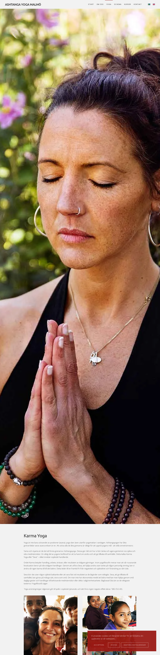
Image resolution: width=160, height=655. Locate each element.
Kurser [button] (127, 4)
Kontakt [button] (138, 4)
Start (91, 4)
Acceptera (99, 645)
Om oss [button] (100, 4)
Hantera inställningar (135, 645)
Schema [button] (118, 4)
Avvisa (114, 645)
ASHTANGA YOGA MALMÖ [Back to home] (23, 4)
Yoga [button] (108, 4)
